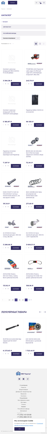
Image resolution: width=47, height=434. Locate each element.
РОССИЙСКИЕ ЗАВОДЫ (9, 33)
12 (10, 43)
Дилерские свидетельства (23, 391)
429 (9, 300)
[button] (40, 312)
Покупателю (23, 398)
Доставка (23, 402)
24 (11, 43)
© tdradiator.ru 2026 (7, 431)
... (26, 300)
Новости (23, 387)
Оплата (23, 404)
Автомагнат (23, 411)
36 (13, 43)
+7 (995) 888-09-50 (24, 417)
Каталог (23, 406)
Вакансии (23, 394)
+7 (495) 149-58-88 (24, 415)
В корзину (16, 84)
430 (13, 300)
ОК (20, 429)
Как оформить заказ (23, 400)
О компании (23, 385)
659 (29, 300)
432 (19, 300)
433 (23, 300)
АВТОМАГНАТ (7, 27)
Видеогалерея (23, 389)
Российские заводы (23, 409)
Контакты (23, 396)
